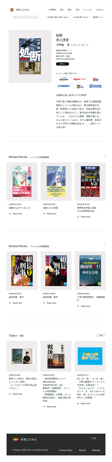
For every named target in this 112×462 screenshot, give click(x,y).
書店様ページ (98, 17)
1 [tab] (105, 156)
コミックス (87, 10)
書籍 (69, 10)
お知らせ (99, 10)
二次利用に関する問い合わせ (57, 17)
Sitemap (96, 450)
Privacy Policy (65, 450)
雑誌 (61, 10)
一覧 (100, 335)
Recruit (82, 450)
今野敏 (60, 44)
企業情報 (52, 10)
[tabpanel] (22, 188)
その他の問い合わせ (80, 17)
